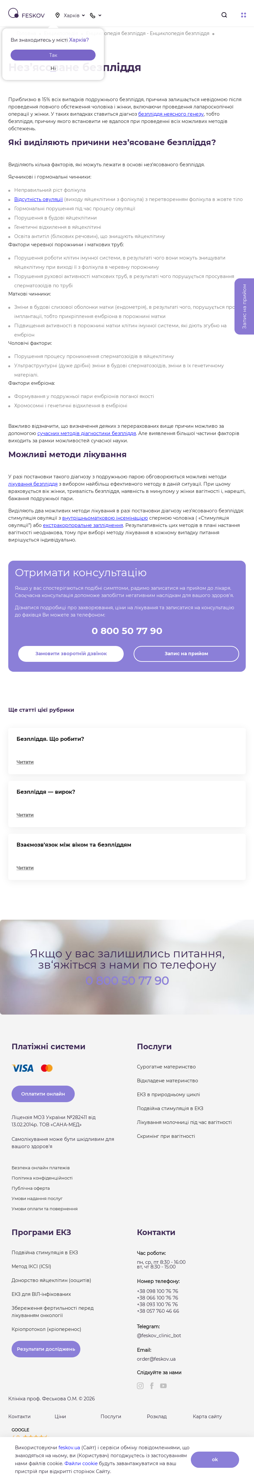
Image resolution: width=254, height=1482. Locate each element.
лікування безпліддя (33, 484)
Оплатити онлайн (43, 1094)
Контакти (19, 1417)
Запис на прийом (186, 654)
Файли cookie (81, 1463)
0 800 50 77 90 (127, 630)
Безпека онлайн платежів (41, 1167)
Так (53, 55)
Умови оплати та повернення (45, 1208)
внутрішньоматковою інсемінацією (105, 518)
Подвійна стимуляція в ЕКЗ (170, 1108)
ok (215, 1459)
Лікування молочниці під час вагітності (184, 1122)
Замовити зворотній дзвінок (71, 654)
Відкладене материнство (167, 1081)
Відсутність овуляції (38, 199)
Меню (243, 15)
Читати (25, 762)
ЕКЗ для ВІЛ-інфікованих (41, 1294)
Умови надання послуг (37, 1198)
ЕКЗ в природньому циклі (168, 1095)
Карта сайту (207, 1417)
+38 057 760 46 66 (158, 1311)
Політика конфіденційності (42, 1178)
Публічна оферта (31, 1188)
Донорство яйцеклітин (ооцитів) (51, 1280)
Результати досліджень (46, 1349)
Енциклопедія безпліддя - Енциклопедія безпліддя (147, 33)
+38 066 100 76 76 (157, 1298)
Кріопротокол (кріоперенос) (46, 1329)
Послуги (111, 1417)
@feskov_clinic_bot (159, 1336)
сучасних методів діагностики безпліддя (86, 433)
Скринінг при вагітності (166, 1136)
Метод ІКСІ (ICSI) (31, 1266)
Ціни (60, 1417)
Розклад (157, 1417)
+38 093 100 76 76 (157, 1304)
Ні (53, 68)
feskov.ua (69, 1448)
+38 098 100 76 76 (157, 1291)
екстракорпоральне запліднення (83, 525)
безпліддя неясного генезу (171, 114)
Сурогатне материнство (166, 1067)
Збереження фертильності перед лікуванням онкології (53, 1311)
